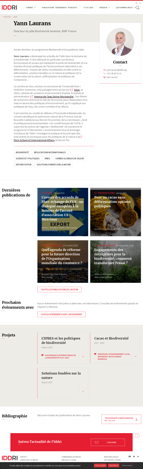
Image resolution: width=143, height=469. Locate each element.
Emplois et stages (69, 460)
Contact (15, 16)
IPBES (47, 158)
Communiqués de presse (71, 457)
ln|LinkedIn (138, 456)
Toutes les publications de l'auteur (59, 289)
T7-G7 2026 (88, 7)
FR (136, 3)
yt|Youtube (130, 456)
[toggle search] (137, 7)
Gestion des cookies (112, 460)
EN (140, 3)
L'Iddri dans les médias (29, 460)
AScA (77, 89)
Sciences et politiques (27, 158)
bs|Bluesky (134, 456)
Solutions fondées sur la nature (54, 164)
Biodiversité (22, 152)
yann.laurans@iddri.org (116, 70)
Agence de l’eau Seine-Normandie (53, 96)
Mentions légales (111, 457)
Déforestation (23, 164)
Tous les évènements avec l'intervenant (61, 314)
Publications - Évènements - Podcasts (59, 7)
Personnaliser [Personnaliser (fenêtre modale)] (127, 465)
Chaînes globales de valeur (69, 158)
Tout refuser (113, 465)
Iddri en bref (7, 16)
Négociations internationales (50, 152)
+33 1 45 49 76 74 (113, 74)
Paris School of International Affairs (34, 140)
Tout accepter (100, 465)
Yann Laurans (112, 77)
